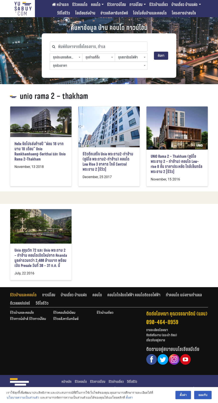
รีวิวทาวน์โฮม (116, 4)
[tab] (26, 295)
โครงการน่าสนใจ (184, 13)
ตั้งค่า (129, 397)
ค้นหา (161, 55)
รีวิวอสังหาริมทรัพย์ (66, 319)
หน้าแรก (60, 4)
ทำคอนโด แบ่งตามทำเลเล (184, 295)
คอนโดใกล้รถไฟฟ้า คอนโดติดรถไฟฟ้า (133, 295)
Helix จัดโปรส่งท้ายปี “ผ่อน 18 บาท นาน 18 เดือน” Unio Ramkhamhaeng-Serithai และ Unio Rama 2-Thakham (40, 151)
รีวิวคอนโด (79, 4)
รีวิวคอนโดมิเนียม (64, 313)
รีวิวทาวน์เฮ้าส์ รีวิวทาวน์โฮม (28, 319)
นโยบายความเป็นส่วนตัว (23, 397)
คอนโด (95, 4)
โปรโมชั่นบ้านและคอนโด (150, 13)
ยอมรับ (202, 395)
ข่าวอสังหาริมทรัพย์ (114, 13)
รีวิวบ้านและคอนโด (23, 295)
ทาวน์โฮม (136, 4)
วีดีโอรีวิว (63, 13)
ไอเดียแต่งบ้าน (85, 13)
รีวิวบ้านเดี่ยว (158, 4)
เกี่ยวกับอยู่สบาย (155, 340)
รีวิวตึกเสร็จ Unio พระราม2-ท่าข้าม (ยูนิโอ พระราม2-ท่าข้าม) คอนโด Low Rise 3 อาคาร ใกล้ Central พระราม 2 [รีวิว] (108, 161)
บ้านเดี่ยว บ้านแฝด (184, 4)
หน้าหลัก (67, 381)
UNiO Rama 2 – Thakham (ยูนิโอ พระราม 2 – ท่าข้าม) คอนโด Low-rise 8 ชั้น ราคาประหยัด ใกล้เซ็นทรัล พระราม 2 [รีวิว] (176, 164)
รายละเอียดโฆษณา (157, 330)
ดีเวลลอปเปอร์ (20, 303)
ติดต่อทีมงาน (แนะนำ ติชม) (161, 335)
